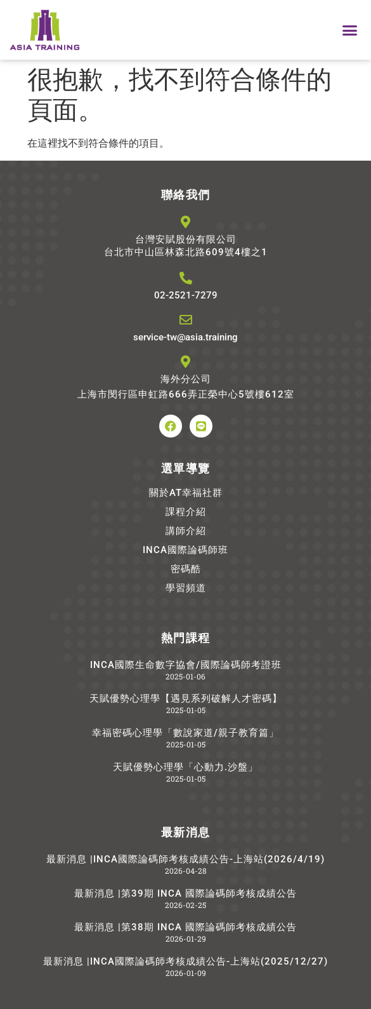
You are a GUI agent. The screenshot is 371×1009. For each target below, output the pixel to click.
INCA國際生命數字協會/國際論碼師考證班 (186, 665)
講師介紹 (186, 531)
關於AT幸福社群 (186, 492)
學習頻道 (186, 588)
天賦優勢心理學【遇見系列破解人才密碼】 (185, 698)
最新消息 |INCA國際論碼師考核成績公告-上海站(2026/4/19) (185, 859)
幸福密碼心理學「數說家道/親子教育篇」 (185, 732)
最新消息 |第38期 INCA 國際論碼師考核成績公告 (185, 927)
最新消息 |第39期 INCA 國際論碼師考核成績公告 (185, 893)
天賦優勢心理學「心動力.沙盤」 (185, 767)
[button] (350, 30)
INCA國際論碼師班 (185, 550)
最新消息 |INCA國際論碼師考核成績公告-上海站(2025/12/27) (185, 961)
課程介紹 (186, 512)
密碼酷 (186, 569)
